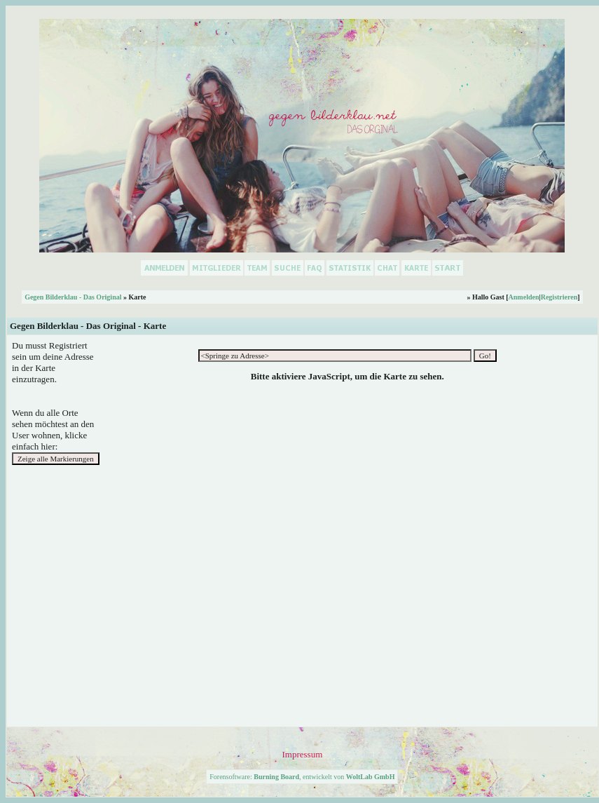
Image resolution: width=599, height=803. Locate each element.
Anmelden (524, 297)
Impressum (302, 754)
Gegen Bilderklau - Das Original (73, 297)
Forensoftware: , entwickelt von (301, 777)
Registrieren (559, 297)
